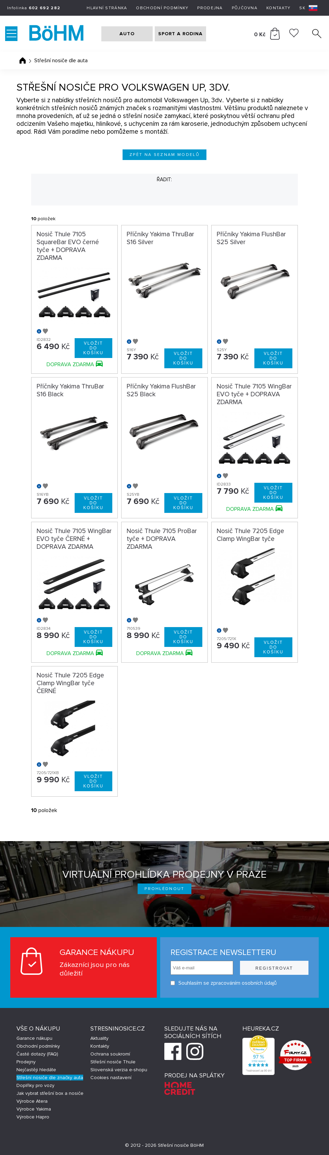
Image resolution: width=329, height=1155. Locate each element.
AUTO (127, 34)
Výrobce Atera (32, 1101)
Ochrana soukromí (110, 1054)
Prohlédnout (164, 888)
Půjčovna (244, 8)
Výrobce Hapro (32, 1117)
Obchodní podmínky (162, 8)
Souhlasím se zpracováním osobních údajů (223, 983)
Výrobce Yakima (33, 1109)
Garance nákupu (34, 1038)
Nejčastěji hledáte (36, 1070)
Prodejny (26, 1062)
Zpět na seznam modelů (164, 154)
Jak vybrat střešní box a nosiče (50, 1093)
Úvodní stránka (23, 60)
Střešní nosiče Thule (113, 1062)
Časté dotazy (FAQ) (37, 1054)
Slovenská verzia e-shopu (118, 1070)
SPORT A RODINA (180, 34)
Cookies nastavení (110, 1077)
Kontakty (278, 8)
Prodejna (210, 8)
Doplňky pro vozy (35, 1085)
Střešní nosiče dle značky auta (49, 1077)
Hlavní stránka (107, 8)
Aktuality (99, 1038)
